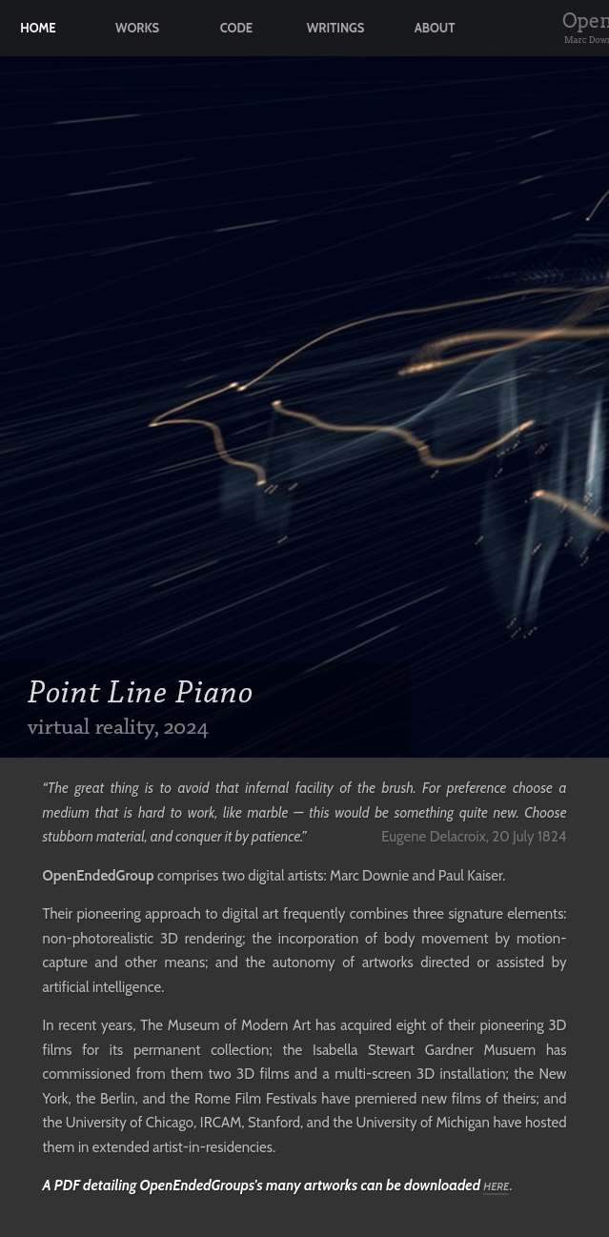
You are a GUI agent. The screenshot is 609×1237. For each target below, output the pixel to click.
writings (336, 28)
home (37, 28)
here (496, 1186)
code (236, 28)
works (137, 28)
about (435, 28)
